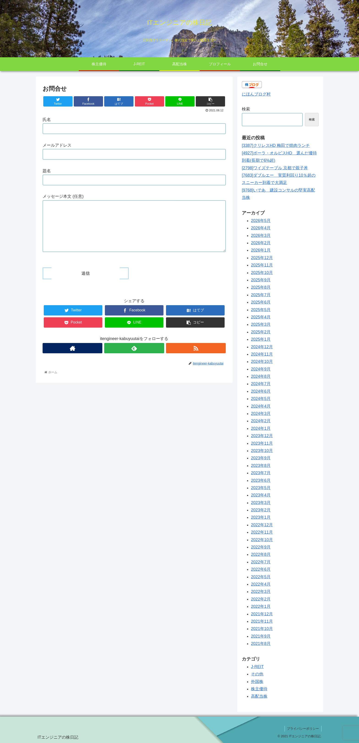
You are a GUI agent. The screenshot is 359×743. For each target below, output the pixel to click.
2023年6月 (261, 480)
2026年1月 (261, 250)
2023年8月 (261, 465)
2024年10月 (262, 361)
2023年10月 (262, 450)
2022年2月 (261, 599)
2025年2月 (261, 332)
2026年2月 (261, 243)
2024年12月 (262, 347)
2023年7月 (261, 473)
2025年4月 (261, 317)
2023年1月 (261, 517)
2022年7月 (261, 562)
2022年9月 (261, 547)
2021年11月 (262, 621)
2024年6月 (261, 391)
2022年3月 (261, 591)
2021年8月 (261, 643)
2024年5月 (261, 398)
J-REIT (257, 666)
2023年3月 (261, 502)
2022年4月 (261, 584)
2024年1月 (261, 428)
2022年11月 (262, 532)
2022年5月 (261, 577)
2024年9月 (261, 369)
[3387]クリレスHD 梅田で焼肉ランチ (276, 145)
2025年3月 (261, 324)
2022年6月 (261, 569)
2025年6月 (261, 302)
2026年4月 (261, 228)
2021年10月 (262, 628)
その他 (257, 674)
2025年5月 (261, 309)
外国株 (257, 681)
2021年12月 (262, 614)
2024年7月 (261, 383)
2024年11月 (262, 354)
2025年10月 (262, 272)
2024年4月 (261, 406)
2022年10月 (262, 539)
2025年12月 (262, 257)
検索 (246, 109)
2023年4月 (261, 495)
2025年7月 (261, 295)
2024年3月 (261, 413)
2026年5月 (261, 220)
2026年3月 (261, 235)
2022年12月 (262, 525)
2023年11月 (262, 443)
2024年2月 (261, 421)
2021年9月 (261, 636)
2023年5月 (261, 487)
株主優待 (259, 689)
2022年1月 (261, 606)
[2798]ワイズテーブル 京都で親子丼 (275, 168)
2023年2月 (261, 510)
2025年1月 (261, 339)
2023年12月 (262, 435)
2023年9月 (261, 458)
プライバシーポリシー (303, 728)
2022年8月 (261, 554)
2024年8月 (261, 376)
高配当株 (259, 696)
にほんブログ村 (256, 94)
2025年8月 (261, 287)
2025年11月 (262, 265)
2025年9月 (261, 280)
